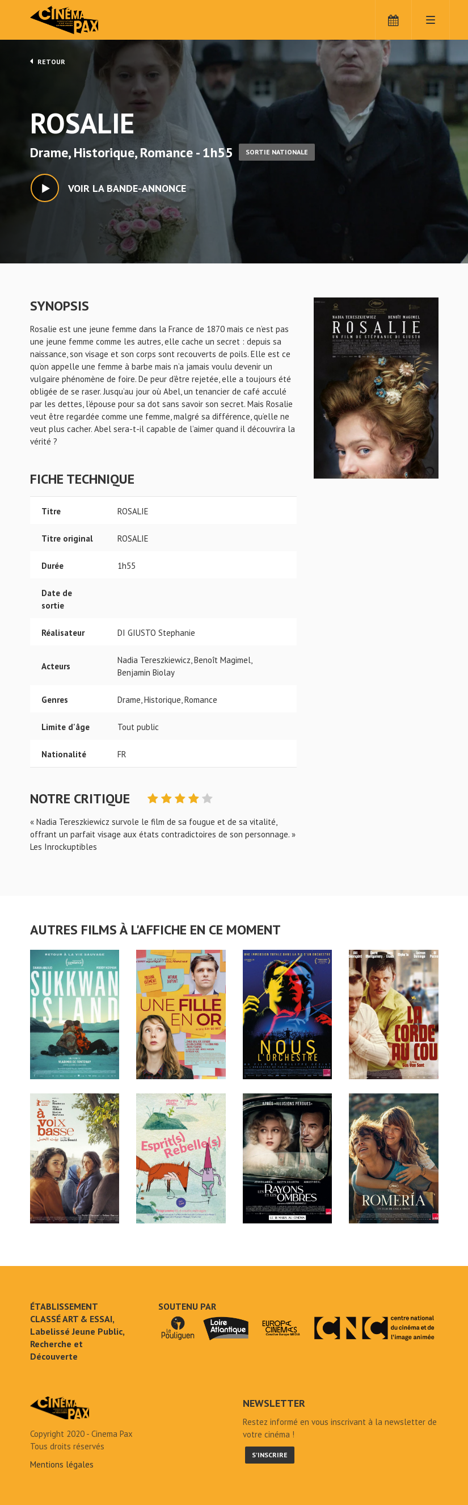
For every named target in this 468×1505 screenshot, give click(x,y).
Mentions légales (62, 1464)
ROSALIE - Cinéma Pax (59, 1408)
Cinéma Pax (81, 20)
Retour (47, 61)
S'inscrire (270, 1454)
